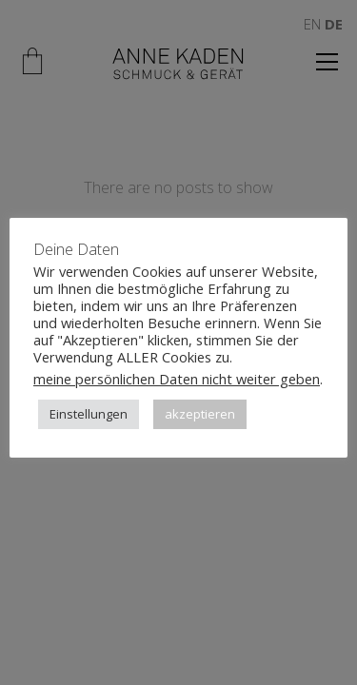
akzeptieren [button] (200, 413)
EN (312, 23)
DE (334, 23)
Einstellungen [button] (89, 413)
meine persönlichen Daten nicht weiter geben (176, 378)
